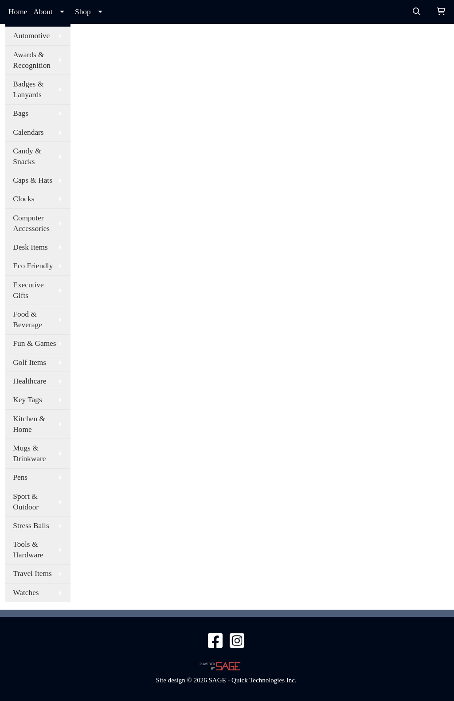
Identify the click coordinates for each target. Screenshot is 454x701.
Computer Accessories (31, 223)
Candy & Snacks (27, 156)
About (42, 12)
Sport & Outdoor (26, 501)
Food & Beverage (27, 319)
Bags (20, 113)
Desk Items (30, 247)
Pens (20, 477)
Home (17, 12)
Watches (26, 592)
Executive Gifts (28, 290)
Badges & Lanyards (28, 89)
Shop (83, 12)
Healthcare (29, 381)
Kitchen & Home (29, 424)
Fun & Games (34, 343)
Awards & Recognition (32, 60)
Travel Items (32, 573)
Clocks (23, 199)
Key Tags (27, 400)
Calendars (28, 132)
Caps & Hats (32, 180)
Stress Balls (31, 525)
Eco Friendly (33, 266)
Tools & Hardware (28, 549)
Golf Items (29, 362)
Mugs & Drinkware (29, 453)
